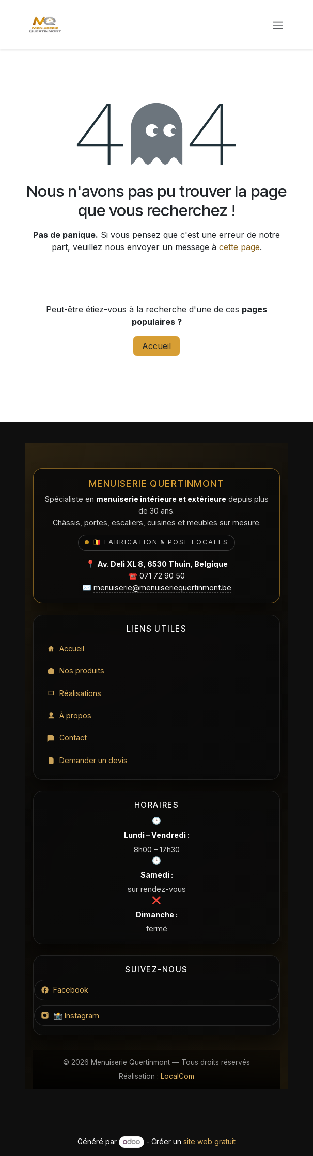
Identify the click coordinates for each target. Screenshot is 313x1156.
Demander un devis (87, 760)
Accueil (156, 346)
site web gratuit (209, 1141)
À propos (69, 715)
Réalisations (74, 692)
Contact (67, 737)
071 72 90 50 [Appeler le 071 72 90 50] (162, 574)
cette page (239, 247)
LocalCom (177, 1076)
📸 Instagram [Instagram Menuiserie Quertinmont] (70, 1015)
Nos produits (75, 670)
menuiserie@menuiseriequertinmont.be (162, 586)
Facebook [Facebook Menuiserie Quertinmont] (64, 989)
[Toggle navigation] (278, 25)
